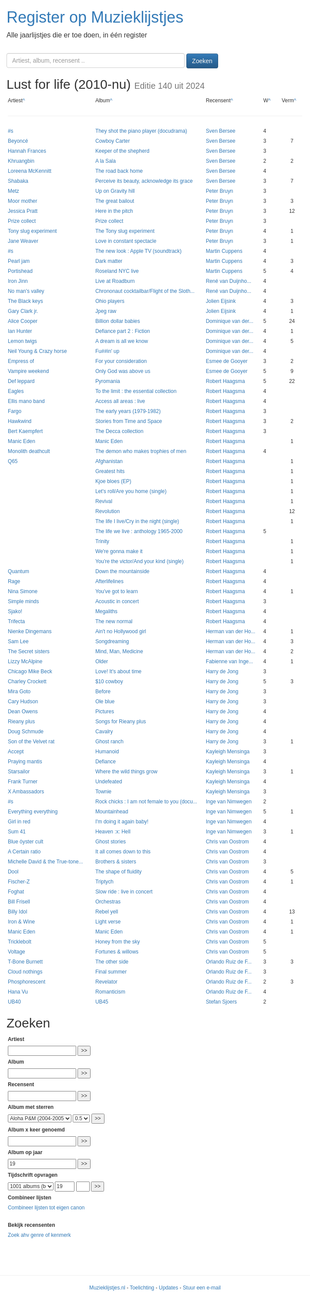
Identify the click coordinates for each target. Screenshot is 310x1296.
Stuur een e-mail (202, 1288)
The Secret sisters (29, 651)
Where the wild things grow (126, 772)
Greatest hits (110, 471)
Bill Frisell (19, 902)
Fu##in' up (107, 351)
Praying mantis (25, 762)
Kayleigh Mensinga (227, 752)
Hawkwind (19, 421)
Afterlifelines (109, 581)
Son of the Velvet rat (31, 742)
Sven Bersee (221, 131)
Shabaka (18, 181)
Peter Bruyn (219, 191)
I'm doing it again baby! (121, 822)
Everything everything (32, 812)
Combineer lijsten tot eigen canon (46, 1208)
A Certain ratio (24, 852)
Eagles (16, 391)
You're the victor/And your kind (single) (139, 561)
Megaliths (106, 611)
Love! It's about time (118, 671)
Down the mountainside (122, 571)
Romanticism (110, 992)
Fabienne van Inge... (229, 661)
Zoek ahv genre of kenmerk (39, 1235)
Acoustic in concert (117, 601)
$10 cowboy (109, 681)
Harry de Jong (222, 671)
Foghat (16, 892)
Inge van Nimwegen (229, 802)
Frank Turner (22, 782)
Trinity (102, 541)
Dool (13, 872)
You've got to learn (116, 591)
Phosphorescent (26, 982)
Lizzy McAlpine (25, 661)
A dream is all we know (121, 341)
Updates (168, 1288)
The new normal (113, 621)
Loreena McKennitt (29, 171)
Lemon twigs (22, 341)
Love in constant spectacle (125, 241)
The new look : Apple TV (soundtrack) (138, 251)
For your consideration (121, 361)
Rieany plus (21, 722)
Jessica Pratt (22, 211)
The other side (111, 962)
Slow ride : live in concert (124, 892)
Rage (14, 581)
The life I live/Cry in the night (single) (137, 521)
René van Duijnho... (228, 281)
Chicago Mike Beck (30, 671)
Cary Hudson (23, 701)
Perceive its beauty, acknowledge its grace (144, 181)
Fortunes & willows (116, 952)
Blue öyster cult (25, 842)
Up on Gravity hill (115, 191)
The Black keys (25, 301)
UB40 (14, 1002)
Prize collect (22, 221)
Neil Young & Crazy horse (37, 351)
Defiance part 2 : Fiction (122, 331)
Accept (16, 752)
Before (103, 691)
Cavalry (104, 732)
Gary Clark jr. (23, 311)
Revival (103, 501)
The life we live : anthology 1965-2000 (138, 531)
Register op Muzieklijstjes (95, 17)
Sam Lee (18, 641)
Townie (103, 792)
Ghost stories (110, 842)
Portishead (20, 271)
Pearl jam (19, 261)
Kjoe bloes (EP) (113, 481)
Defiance (105, 762)
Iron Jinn (18, 281)
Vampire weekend (28, 371)
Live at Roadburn (115, 281)
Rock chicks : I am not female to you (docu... (146, 802)
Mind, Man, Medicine (119, 651)
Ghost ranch (109, 742)
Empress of (21, 361)
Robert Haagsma (225, 381)
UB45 (101, 1002)
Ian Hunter (20, 331)
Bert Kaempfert (25, 431)
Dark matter (108, 261)
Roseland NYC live (117, 271)
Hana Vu (18, 992)
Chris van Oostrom (227, 842)
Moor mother (22, 201)
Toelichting (142, 1288)
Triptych (104, 882)
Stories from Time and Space (128, 421)
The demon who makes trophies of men (140, 451)
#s (10, 131)
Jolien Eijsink (221, 301)
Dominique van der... (229, 321)
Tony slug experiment (32, 231)
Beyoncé (18, 141)
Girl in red (19, 822)
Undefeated (108, 782)
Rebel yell (106, 912)
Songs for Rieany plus (120, 722)
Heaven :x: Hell (113, 832)
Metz (13, 191)
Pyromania (107, 381)
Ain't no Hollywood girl (120, 631)
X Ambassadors (26, 792)
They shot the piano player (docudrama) (141, 131)
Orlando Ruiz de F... (229, 962)
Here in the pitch (114, 211)
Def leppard (21, 381)
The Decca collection (119, 431)
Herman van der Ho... (231, 631)
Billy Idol (17, 912)
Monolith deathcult (29, 451)
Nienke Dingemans (29, 631)
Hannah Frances (27, 151)
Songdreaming (112, 641)
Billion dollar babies (117, 321)
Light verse (108, 922)
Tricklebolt (19, 942)
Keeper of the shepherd (122, 151)
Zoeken (202, 60)
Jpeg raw (105, 311)
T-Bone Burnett (25, 962)
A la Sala (105, 161)
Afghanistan (109, 461)
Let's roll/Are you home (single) (131, 491)
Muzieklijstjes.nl (107, 1288)
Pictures (104, 711)
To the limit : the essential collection (135, 391)
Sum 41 (17, 832)
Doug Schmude (26, 732)
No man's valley (26, 291)
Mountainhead (111, 812)
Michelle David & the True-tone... (45, 862)
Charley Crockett (27, 681)
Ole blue (105, 701)
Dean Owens (23, 711)
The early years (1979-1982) (128, 411)
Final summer (111, 972)
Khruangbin (21, 161)
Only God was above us (122, 371)
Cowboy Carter (112, 141)
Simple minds (23, 601)
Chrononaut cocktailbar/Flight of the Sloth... (145, 291)
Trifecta (16, 621)
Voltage (16, 952)
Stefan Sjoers (221, 1002)
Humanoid (107, 752)
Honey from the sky (117, 942)
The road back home (119, 171)
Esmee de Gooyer (227, 361)
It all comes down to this (123, 852)
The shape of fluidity (118, 872)
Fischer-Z (19, 882)
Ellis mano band (26, 401)
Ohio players (110, 301)
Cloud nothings (25, 972)
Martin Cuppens (224, 251)
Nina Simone (22, 591)
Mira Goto (19, 691)
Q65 (12, 461)
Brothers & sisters (115, 862)
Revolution (107, 511)
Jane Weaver (23, 241)
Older (101, 661)
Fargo (14, 411)
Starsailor (19, 772)
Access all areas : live (120, 401)
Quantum (18, 571)
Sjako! (15, 611)
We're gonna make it (118, 551)
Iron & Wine (21, 922)
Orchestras (108, 902)
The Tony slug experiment (125, 231)
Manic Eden (21, 441)
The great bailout (114, 201)
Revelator (106, 982)
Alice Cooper (22, 321)
